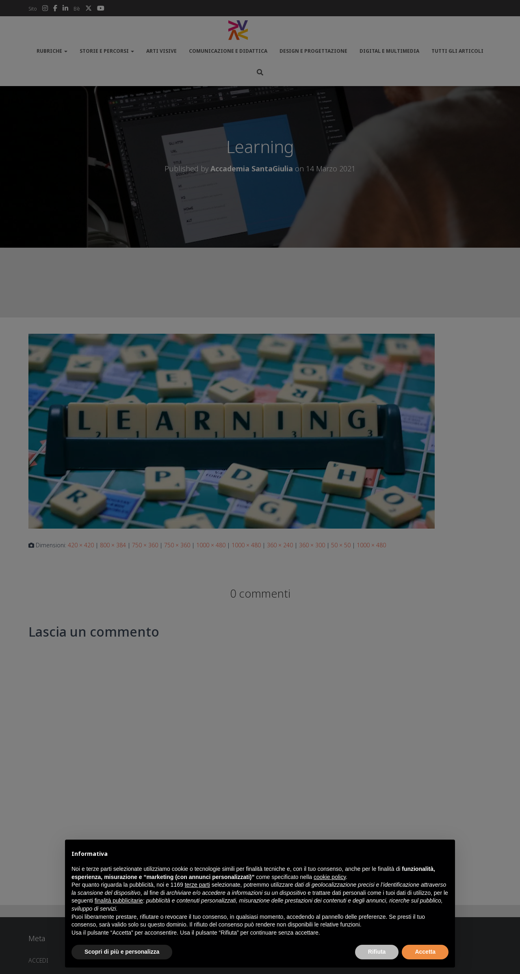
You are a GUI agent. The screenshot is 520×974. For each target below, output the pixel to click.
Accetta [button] (425, 951)
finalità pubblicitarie (119, 900)
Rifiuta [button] (377, 951)
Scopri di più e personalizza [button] (121, 951)
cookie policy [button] (330, 877)
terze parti (197, 884)
